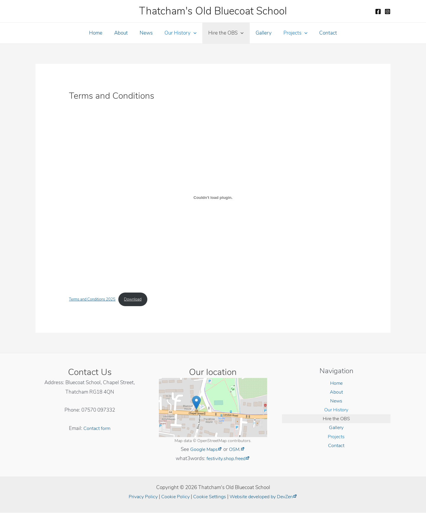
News (148, 33)
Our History (181, 33)
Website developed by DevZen (264, 497)
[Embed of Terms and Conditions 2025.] (213, 197)
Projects (291, 33)
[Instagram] (387, 11)
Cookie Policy (173, 497)
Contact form (97, 428)
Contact (322, 33)
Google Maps (203, 449)
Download (138, 299)
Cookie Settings (208, 497)
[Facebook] (378, 11)
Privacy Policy (138, 497)
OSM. (236, 449)
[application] (194, 33)
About (125, 33)
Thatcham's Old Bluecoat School (213, 11)
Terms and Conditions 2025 (94, 299)
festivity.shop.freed (226, 459)
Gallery (261, 33)
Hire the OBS (225, 33)
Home (102, 33)
